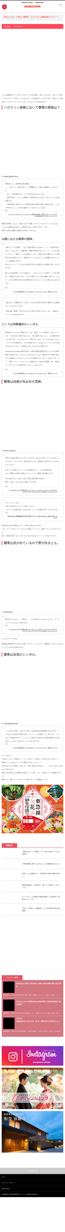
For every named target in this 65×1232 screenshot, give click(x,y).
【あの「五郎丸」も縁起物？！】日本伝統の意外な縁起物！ (41, 941)
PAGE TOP (32, 1206)
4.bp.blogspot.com (11, 723)
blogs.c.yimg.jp (10, 450)
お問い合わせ (6, 1223)
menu (60, 4)
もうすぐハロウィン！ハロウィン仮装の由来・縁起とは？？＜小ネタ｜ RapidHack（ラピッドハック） (33, 215)
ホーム (4, 1212)
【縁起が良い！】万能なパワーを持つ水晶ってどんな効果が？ (41, 855)
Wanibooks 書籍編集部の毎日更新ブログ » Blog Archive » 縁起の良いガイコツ (32, 517)
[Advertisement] (32, 991)
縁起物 (9, 26)
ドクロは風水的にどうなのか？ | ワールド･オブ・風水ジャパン (35, 291)
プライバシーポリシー (8, 1217)
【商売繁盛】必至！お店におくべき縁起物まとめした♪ (41, 873)
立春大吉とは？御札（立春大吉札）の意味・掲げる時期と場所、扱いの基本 (38, 1019)
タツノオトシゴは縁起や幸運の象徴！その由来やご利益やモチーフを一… (41, 924)
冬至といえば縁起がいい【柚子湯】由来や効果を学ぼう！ (41, 890)
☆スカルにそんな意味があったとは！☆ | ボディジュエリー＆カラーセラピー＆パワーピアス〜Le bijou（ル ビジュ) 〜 (33, 491)
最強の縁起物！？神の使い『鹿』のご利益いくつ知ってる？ (41, 907)
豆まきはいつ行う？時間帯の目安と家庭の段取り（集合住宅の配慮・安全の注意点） (38, 1038)
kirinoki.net (8, 612)
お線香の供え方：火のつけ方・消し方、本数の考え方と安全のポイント (38, 1056)
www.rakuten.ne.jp (11, 176)
